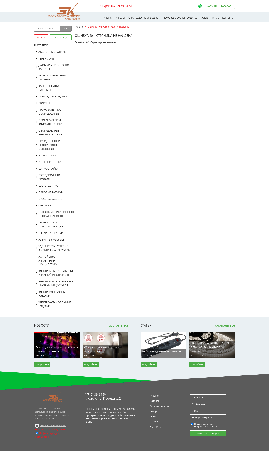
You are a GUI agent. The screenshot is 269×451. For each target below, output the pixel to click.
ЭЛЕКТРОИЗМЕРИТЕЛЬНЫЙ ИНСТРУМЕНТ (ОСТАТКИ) (55, 283)
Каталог (120, 17)
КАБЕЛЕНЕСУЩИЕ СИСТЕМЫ (49, 88)
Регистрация (60, 37)
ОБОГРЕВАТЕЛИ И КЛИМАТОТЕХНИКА (50, 122)
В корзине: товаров (217, 6)
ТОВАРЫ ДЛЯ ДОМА (51, 233)
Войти (41, 37)
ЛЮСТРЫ (44, 103)
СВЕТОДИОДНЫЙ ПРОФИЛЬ (49, 177)
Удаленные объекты (51, 239)
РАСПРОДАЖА (47, 155)
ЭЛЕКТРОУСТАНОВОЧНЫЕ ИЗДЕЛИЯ (54, 304)
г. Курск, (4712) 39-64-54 (115, 6)
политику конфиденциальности (205, 425)
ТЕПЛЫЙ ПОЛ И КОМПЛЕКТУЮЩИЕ (50, 224)
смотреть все (118, 325)
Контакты (227, 17)
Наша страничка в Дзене (50, 429)
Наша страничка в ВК (53, 425)
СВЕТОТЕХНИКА (48, 185)
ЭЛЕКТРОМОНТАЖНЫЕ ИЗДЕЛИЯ (52, 294)
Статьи (154, 421)
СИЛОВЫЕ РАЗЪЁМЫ (51, 192)
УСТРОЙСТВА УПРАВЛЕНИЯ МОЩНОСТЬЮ (47, 260)
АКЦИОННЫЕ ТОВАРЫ (52, 52)
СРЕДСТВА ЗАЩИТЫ (50, 198)
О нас (215, 17)
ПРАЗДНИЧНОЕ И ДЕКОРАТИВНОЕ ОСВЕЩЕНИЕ (49, 144)
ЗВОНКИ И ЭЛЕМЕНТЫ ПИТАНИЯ (52, 77)
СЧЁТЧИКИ (44, 205)
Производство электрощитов (180, 17)
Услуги (205, 17)
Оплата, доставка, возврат (144, 17)
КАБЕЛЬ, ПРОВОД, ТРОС (53, 96)
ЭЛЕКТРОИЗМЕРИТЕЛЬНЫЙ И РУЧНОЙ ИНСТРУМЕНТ (55, 273)
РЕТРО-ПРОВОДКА (49, 162)
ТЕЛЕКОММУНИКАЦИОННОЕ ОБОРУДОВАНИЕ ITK (55, 214)
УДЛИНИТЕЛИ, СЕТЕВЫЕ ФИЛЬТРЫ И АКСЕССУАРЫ (54, 248)
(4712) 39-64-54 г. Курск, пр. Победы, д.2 (103, 396)
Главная (107, 17)
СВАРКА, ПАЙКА (48, 168)
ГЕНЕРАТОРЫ (46, 58)
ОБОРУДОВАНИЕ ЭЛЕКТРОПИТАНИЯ (50, 132)
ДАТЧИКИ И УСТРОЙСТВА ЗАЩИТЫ (54, 67)
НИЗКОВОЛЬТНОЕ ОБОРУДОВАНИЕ (49, 111)
